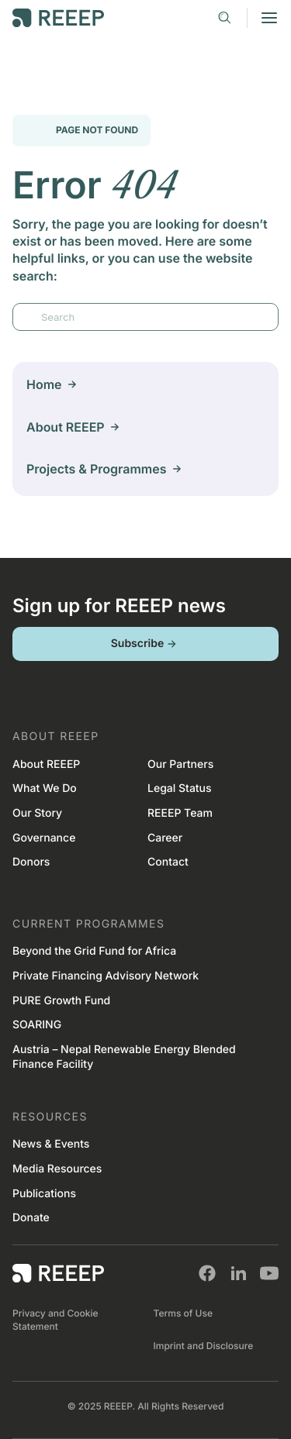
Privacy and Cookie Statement (55, 1319)
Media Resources (57, 1169)
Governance (43, 838)
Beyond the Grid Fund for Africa (94, 951)
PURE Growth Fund (61, 1000)
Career (164, 838)
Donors (31, 862)
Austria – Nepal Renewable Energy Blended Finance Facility (124, 1057)
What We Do (44, 788)
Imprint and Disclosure (204, 1345)
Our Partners (180, 764)
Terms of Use (183, 1313)
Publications (44, 1193)
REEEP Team (180, 813)
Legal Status (179, 788)
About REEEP (46, 764)
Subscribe (146, 644)
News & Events (50, 1144)
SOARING (36, 1024)
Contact (168, 862)
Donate (31, 1217)
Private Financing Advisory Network (105, 976)
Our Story (37, 813)
